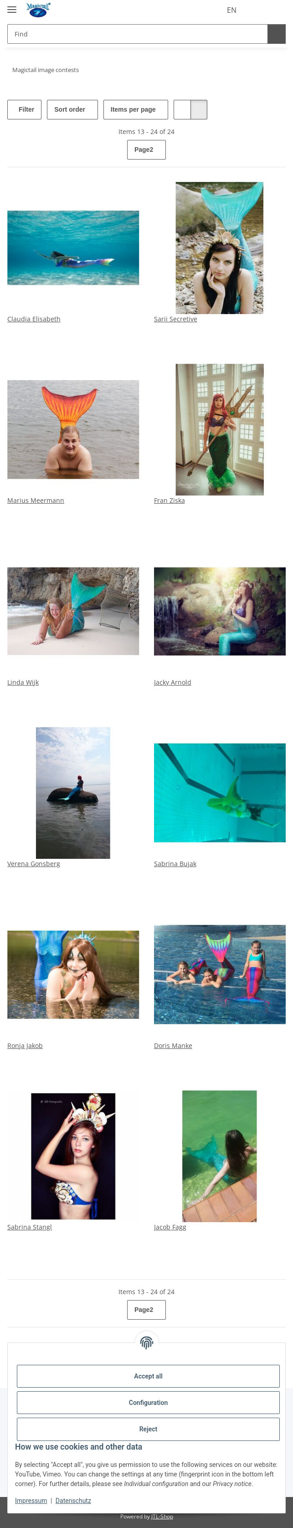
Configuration (148, 1402)
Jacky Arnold (172, 682)
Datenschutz (73, 1500)
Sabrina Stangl (29, 1227)
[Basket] (276, 10)
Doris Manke (173, 1045)
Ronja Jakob (25, 1045)
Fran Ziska (169, 500)
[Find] (136, 34)
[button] (241, 10)
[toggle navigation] (11, 5)
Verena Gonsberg (33, 863)
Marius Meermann (35, 500)
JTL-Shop (162, 1516)
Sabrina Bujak (175, 863)
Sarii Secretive (175, 319)
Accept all (148, 1376)
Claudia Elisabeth (34, 319)
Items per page (142, 109)
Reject (148, 1429)
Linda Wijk (23, 682)
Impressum (31, 1500)
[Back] (15, 150)
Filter (27, 109)
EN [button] (215, 10)
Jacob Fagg (170, 1227)
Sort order (75, 109)
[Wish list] (258, 10)
